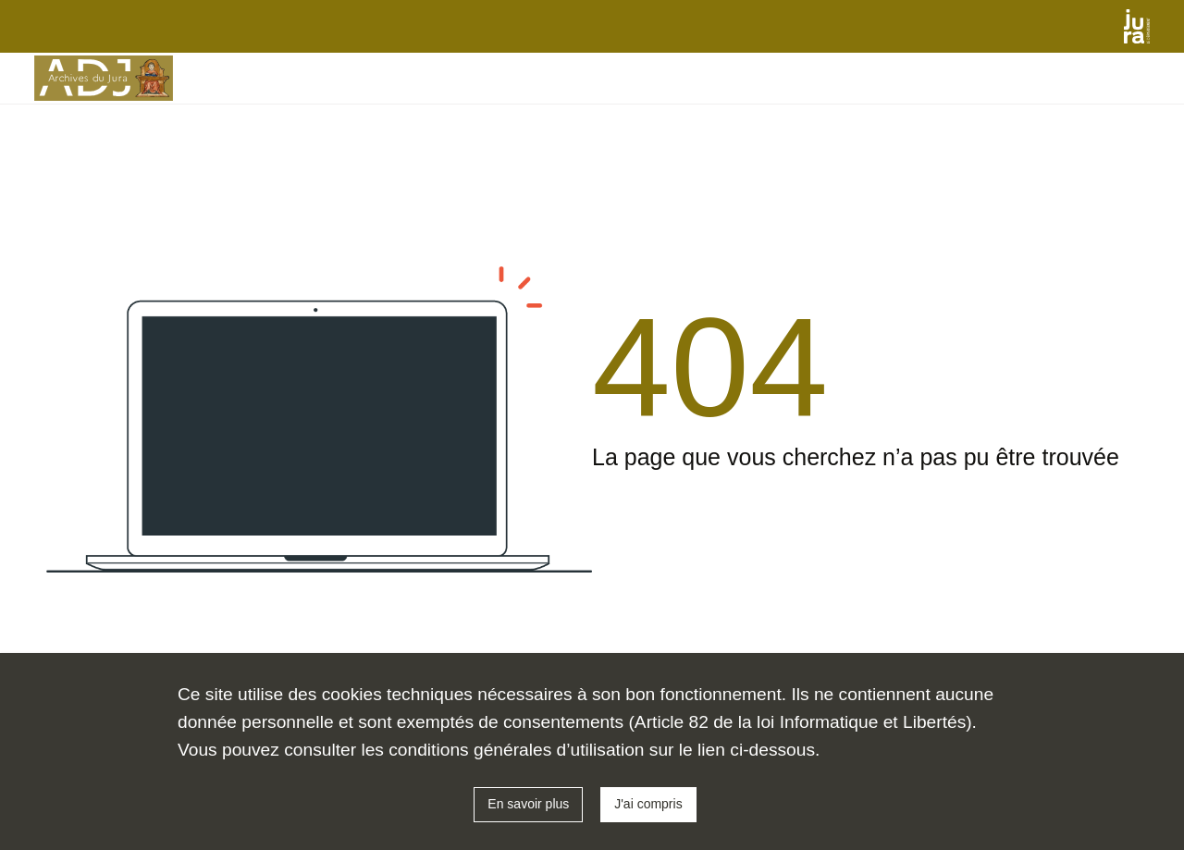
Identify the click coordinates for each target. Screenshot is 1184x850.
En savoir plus (528, 803)
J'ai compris (648, 803)
